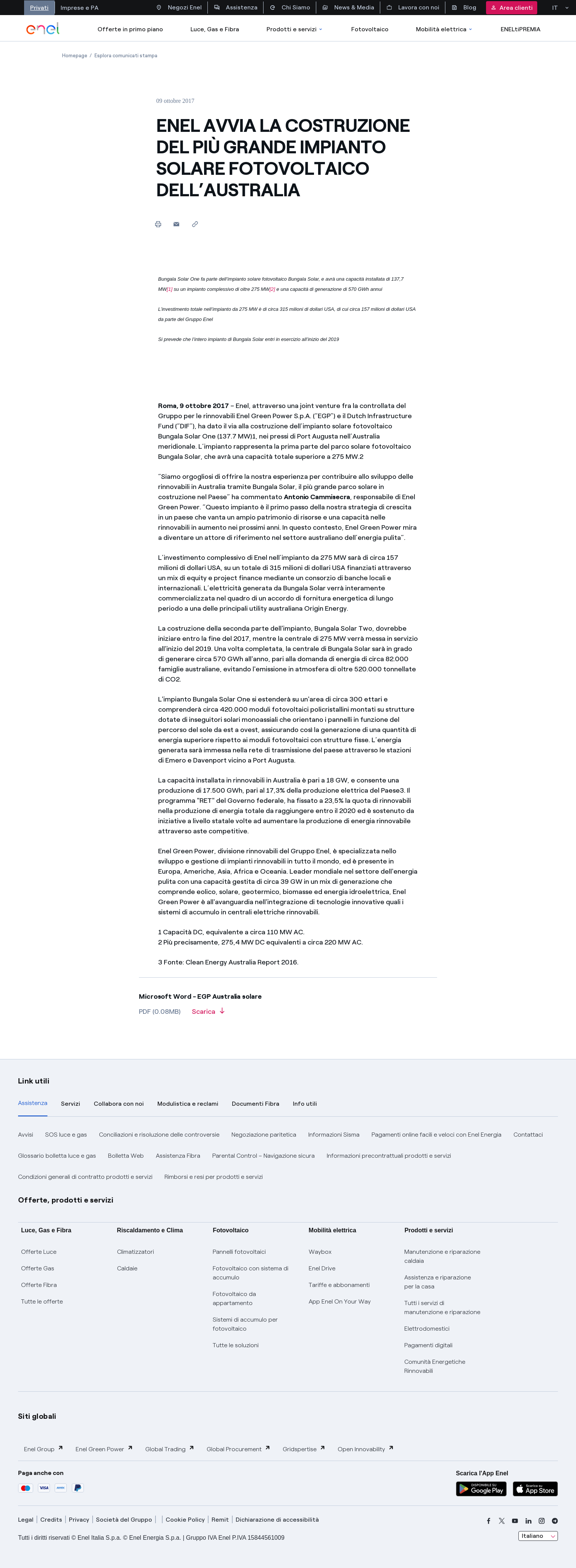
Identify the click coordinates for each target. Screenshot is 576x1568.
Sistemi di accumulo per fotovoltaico (245, 1324)
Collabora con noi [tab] (119, 1103)
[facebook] (489, 1521)
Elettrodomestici (427, 1328)
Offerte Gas (37, 1268)
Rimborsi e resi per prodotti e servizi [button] (214, 1176)
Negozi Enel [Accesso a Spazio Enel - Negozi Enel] (179, 8)
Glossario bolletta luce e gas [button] (57, 1155)
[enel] (43, 28)
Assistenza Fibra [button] (178, 1155)
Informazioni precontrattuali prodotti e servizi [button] (389, 1155)
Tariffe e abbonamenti (339, 1284)
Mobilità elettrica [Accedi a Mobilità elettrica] (444, 29)
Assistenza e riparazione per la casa (437, 1282)
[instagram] (542, 1521)
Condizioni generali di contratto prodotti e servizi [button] (85, 1176)
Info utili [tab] (305, 1103)
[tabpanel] (288, 1155)
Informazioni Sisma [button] (334, 1134)
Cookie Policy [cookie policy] (185, 1519)
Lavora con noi (412, 8)
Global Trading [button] (170, 1449)
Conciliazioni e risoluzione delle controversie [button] (159, 1134)
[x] (502, 1521)
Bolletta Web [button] (126, 1155)
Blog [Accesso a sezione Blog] (463, 8)
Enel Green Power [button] (104, 1449)
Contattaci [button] (528, 1134)
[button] (176, 223)
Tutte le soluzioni (236, 1345)
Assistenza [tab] (32, 1102)
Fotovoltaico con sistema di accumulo (250, 1273)
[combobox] (538, 1536)
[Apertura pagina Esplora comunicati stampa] (125, 55)
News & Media (348, 8)
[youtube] (515, 1521)
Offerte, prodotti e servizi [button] (66, 1199)
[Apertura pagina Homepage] (74, 55)
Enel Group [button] (44, 1449)
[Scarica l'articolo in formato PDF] (208, 1014)
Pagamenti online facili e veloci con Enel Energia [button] (436, 1134)
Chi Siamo (290, 8)
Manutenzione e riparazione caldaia (442, 1256)
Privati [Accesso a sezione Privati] (39, 7)
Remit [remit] (220, 1519)
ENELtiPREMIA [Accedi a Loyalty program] (521, 29)
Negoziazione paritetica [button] (264, 1134)
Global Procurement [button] (239, 1449)
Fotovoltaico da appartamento (234, 1298)
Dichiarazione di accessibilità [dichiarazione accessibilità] (277, 1519)
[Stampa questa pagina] (157, 223)
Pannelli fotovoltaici (239, 1251)
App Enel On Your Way (340, 1301)
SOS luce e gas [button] (66, 1134)
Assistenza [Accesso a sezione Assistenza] (236, 8)
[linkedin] (529, 1521)
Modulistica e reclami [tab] (187, 1103)
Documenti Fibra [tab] (255, 1103)
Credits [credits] (51, 1519)
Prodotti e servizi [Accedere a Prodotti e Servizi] (295, 29)
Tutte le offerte (42, 1301)
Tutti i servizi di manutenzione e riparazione (442, 1307)
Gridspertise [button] (304, 1449)
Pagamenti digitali (428, 1345)
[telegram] (555, 1521)
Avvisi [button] (25, 1134)
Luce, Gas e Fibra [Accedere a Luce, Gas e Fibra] (214, 29)
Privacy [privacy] (79, 1519)
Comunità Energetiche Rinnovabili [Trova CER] (434, 1366)
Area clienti (512, 7)
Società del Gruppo (124, 1519)
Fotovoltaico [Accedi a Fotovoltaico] (370, 29)
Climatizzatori (135, 1251)
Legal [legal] (26, 1519)
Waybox (320, 1251)
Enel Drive (322, 1268)
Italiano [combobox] (532, 1535)
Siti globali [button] (37, 1416)
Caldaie (127, 1268)
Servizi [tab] (70, 1103)
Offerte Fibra (39, 1284)
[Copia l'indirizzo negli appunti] (194, 223)
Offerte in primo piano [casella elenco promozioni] (130, 29)
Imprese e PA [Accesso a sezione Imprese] (80, 8)
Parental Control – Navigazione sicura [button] (263, 1155)
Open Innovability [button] (366, 1449)
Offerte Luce (38, 1251)
